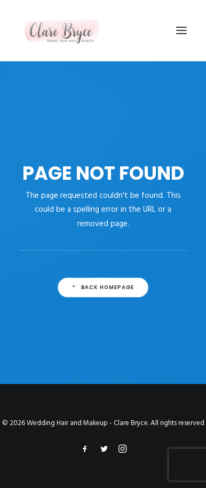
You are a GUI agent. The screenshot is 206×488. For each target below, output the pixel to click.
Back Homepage (103, 287)
